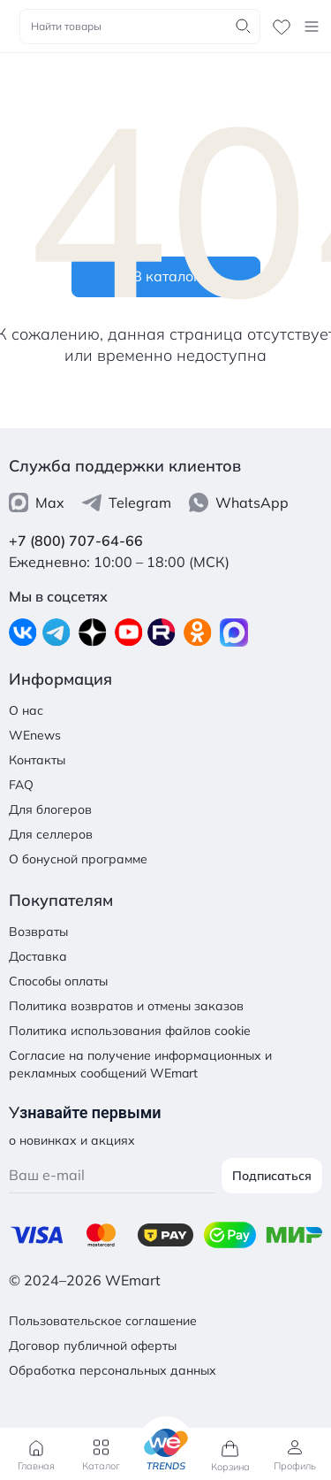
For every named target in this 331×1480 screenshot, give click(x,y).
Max (36, 502)
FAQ (21, 785)
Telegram (126, 502)
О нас (26, 710)
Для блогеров (50, 809)
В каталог (165, 276)
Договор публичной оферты (93, 1345)
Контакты (37, 760)
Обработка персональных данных (112, 1370)
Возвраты (38, 931)
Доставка (38, 956)
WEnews (35, 735)
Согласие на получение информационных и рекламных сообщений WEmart (140, 1064)
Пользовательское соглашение (103, 1321)
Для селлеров (51, 834)
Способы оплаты (58, 981)
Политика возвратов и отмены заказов (126, 1006)
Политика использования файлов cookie (130, 1031)
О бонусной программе (78, 859)
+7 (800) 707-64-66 (76, 540)
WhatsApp (239, 502)
